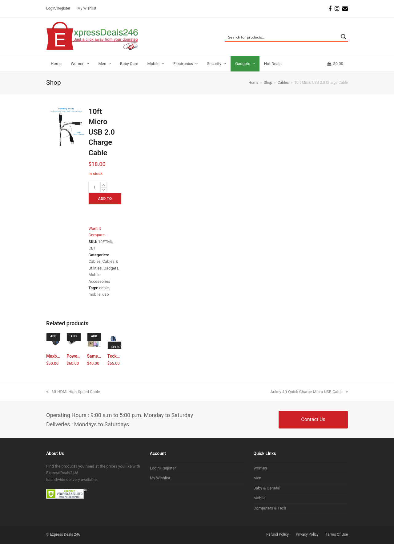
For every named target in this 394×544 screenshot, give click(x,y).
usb (105, 294)
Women (260, 468)
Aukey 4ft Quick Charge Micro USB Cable (309, 391)
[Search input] (282, 36)
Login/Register (163, 468)
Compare (96, 235)
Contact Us (313, 419)
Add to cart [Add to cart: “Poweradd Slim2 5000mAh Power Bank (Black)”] (74, 338)
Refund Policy (277, 534)
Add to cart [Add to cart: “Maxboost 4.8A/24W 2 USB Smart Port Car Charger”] (54, 338)
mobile (94, 294)
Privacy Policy (307, 534)
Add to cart (105, 201)
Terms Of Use (337, 534)
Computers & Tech (269, 508)
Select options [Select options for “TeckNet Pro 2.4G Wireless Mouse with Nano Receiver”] (116, 348)
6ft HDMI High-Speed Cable (73, 391)
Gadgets (110, 268)
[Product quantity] (94, 187)
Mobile (259, 498)
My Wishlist (160, 478)
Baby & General (266, 488)
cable (104, 288)
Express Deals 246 (65, 534)
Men (257, 478)
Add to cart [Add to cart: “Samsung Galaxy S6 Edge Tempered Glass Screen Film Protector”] (95, 338)
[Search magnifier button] (343, 36)
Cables (94, 261)
